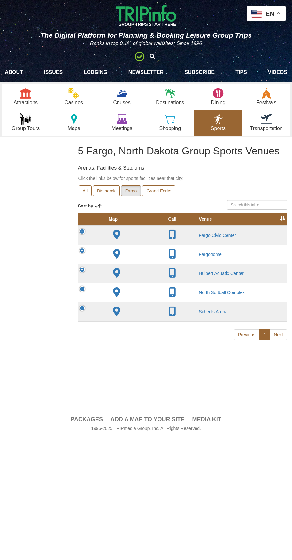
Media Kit (206, 528)
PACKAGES (87, 528)
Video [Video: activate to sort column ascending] (271, 225)
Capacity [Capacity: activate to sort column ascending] (206, 225)
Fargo (131, 190)
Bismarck (106, 190)
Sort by (90, 205)
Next (278, 496)
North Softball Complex (128, 420)
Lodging (96, 72)
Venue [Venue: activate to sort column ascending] (126, 225)
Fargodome (130, 323)
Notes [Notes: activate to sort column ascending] (234, 225)
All (85, 190)
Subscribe (200, 72)
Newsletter (146, 72)
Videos (277, 72)
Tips (241, 72)
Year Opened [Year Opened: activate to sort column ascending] (176, 222)
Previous (246, 496)
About (14, 72)
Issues (53, 72)
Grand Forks (158, 190)
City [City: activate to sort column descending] (151, 225)
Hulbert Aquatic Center (126, 380)
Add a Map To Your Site (148, 528)
